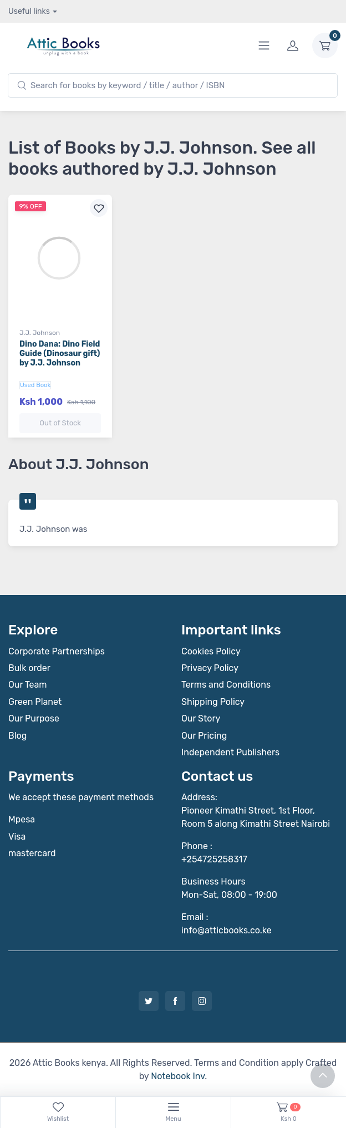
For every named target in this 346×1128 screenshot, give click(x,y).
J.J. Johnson (39, 333)
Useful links (29, 11)
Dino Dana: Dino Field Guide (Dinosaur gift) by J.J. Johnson (59, 353)
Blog (17, 735)
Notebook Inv (178, 1076)
